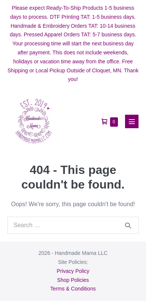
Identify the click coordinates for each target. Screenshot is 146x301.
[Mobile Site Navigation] (132, 121)
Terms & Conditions (72, 289)
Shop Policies (73, 280)
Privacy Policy (73, 271)
